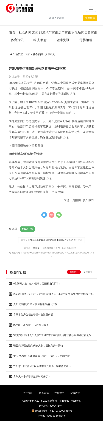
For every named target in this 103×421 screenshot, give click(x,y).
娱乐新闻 (77, 32)
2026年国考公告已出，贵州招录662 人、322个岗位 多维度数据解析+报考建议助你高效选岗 (50, 295)
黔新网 (36, 248)
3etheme (61, 415)
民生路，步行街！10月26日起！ (29, 325)
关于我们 (28, 392)
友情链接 (75, 392)
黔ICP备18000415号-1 (51, 405)
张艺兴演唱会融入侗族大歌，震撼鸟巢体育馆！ (37, 345)
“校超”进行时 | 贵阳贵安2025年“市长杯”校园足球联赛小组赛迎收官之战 (50, 335)
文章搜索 (90, 18)
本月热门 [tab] (74, 272)
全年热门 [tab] (87, 272)
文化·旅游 (38, 32)
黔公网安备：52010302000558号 (52, 410)
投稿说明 (59, 392)
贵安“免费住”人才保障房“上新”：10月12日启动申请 (39, 356)
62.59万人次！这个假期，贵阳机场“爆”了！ (35, 283)
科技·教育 (40, 40)
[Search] (65, 18)
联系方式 (44, 392)
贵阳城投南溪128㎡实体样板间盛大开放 (33, 304)
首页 (12, 32)
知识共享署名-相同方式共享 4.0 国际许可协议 (51, 240)
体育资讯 (17, 40)
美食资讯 (90, 32)
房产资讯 (64, 32)
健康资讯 (63, 40)
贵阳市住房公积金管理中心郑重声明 (31, 314)
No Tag (28, 229)
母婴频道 (85, 40)
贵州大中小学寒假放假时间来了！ (30, 376)
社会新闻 (25, 32)
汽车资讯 (51, 32)
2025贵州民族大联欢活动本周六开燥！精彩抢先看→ (40, 366)
